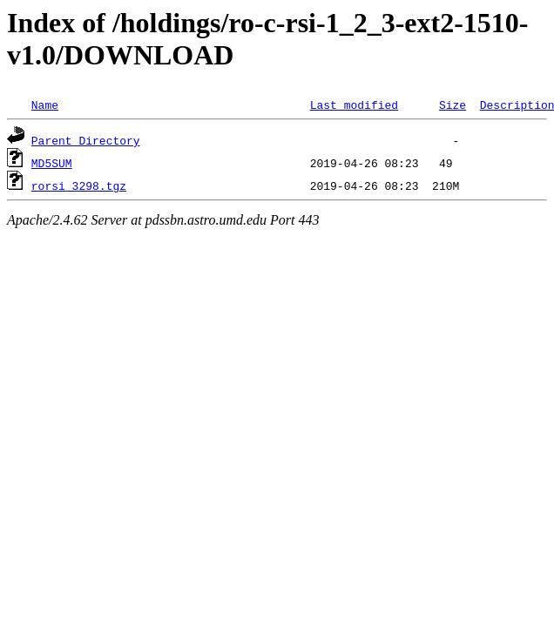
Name (44, 104)
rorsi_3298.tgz (78, 185)
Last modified (354, 104)
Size (452, 104)
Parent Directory (85, 140)
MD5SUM (51, 163)
